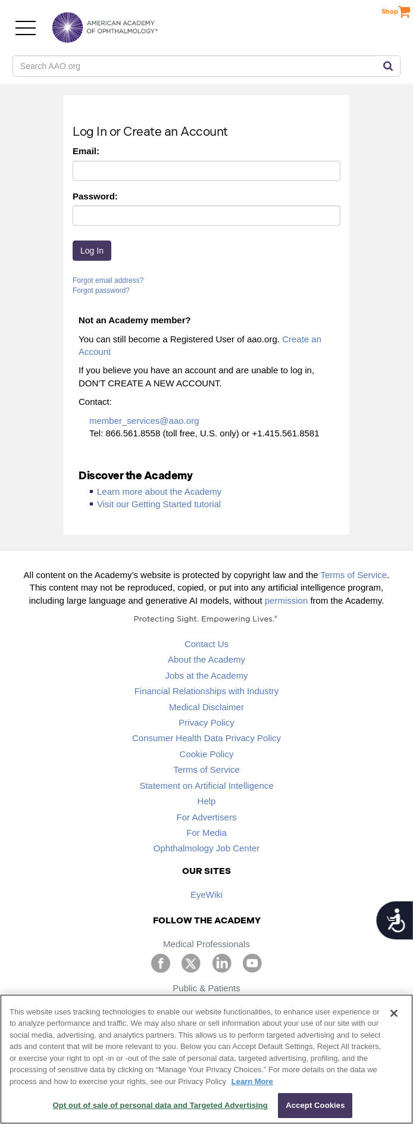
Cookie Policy (207, 754)
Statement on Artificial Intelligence (206, 785)
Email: (86, 151)
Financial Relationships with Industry (206, 691)
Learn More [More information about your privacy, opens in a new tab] (252, 1081)
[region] (206, 1059)
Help (207, 801)
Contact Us (206, 644)
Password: (95, 196)
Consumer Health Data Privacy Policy (206, 738)
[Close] (394, 1013)
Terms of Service (354, 575)
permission (286, 600)
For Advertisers (207, 817)
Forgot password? (101, 290)
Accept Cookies (315, 1105)
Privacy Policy (206, 722)
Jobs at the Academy (206, 675)
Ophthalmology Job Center (206, 848)
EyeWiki (206, 894)
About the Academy (206, 659)
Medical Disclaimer (206, 707)
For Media (206, 833)
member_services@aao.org (144, 421)
